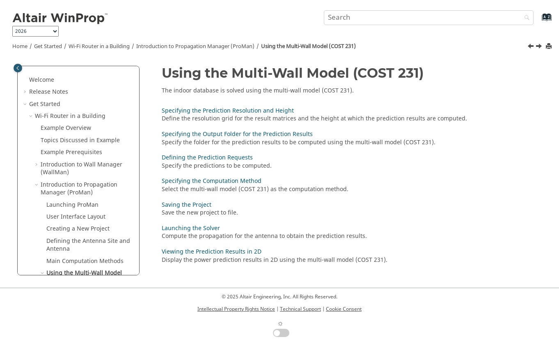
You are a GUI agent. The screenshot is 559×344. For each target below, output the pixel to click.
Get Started (48, 46)
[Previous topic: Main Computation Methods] (531, 47)
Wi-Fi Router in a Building (99, 46)
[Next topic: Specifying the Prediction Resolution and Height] (539, 47)
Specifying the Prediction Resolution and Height (86, 199)
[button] (37, 66)
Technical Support (300, 309)
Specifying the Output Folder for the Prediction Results (92, 219)
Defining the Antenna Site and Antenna (88, 147)
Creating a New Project (78, 130)
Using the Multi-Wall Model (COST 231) (308, 46)
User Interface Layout (75, 118)
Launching (72, 106)
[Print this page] (549, 46)
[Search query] (429, 17)
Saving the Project (186, 205)
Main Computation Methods (85, 163)
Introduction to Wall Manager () (81, 70)
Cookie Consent (344, 309)
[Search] (524, 18)
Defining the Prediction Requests (84, 239)
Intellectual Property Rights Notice (236, 309)
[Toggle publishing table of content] (18, 68)
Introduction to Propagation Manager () (195, 46)
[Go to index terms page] (538, 21)
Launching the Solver (191, 228)
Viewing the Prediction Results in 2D (211, 251)
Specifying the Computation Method (90, 259)
